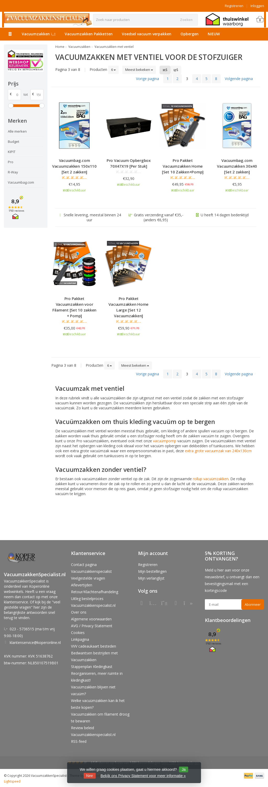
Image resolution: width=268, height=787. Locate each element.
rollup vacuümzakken (210, 478)
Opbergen (190, 33)
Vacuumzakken (39, 33)
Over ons (78, 612)
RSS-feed (78, 741)
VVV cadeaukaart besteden (93, 646)
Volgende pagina (239, 78)
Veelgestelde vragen (88, 578)
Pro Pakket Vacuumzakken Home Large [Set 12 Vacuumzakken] (128, 307)
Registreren (234, 5)
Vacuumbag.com (21, 182)
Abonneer (253, 604)
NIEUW (214, 33)
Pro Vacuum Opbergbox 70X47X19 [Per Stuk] (129, 163)
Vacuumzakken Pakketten (89, 33)
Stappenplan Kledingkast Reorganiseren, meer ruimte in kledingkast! (97, 673)
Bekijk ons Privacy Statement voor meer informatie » (143, 776)
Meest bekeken (139, 69)
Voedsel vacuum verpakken (146, 33)
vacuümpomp (164, 440)
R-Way (13, 172)
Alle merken (17, 131)
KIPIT (11, 151)
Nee (89, 776)
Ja (184, 769)
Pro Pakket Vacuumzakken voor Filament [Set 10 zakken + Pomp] (74, 307)
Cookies (78, 632)
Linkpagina (80, 639)
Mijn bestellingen (152, 571)
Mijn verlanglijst (151, 578)
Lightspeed (12, 781)
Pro (10, 162)
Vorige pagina (147, 78)
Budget (13, 141)
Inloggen (257, 5)
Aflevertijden (81, 584)
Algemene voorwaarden (91, 618)
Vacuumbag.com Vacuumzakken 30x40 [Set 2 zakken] (237, 166)
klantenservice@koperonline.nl (35, 642)
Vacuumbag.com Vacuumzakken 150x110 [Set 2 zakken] (74, 166)
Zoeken (186, 19)
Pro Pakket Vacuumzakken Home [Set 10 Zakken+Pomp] (183, 166)
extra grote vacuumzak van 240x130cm (218, 450)
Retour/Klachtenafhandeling (94, 591)
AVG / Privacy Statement (91, 625)
